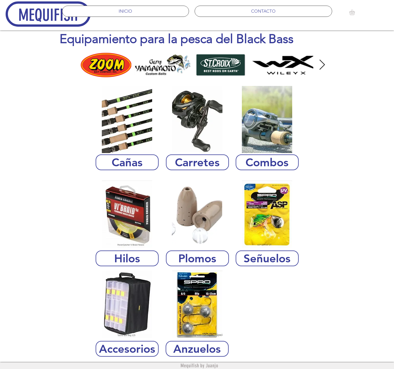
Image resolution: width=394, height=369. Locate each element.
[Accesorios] (127, 349)
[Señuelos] (267, 258)
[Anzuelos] (197, 349)
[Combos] (267, 162)
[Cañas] (127, 162)
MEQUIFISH (48, 15)
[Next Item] (322, 65)
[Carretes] (197, 162)
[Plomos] (197, 258)
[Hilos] (127, 258)
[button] (355, 12)
